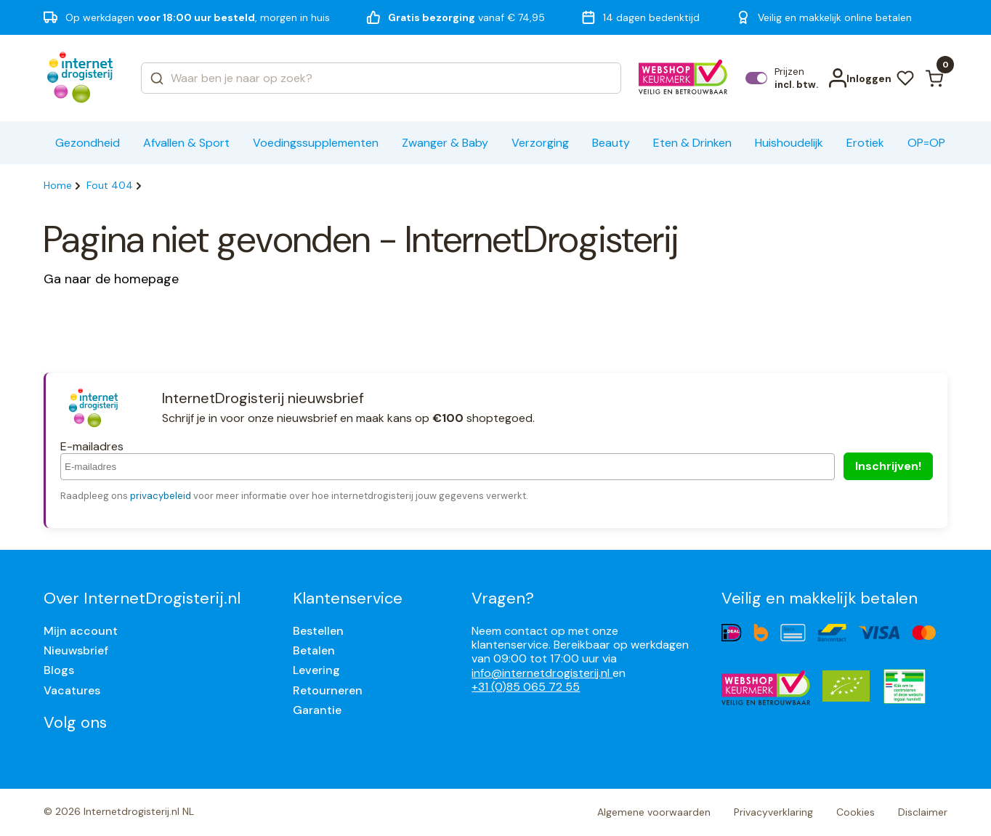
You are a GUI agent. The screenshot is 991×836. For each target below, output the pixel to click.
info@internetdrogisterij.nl (542, 673)
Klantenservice (348, 598)
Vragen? (503, 598)
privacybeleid (160, 496)
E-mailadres (92, 446)
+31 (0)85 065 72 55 (526, 686)
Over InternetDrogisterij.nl (142, 598)
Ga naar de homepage (111, 279)
